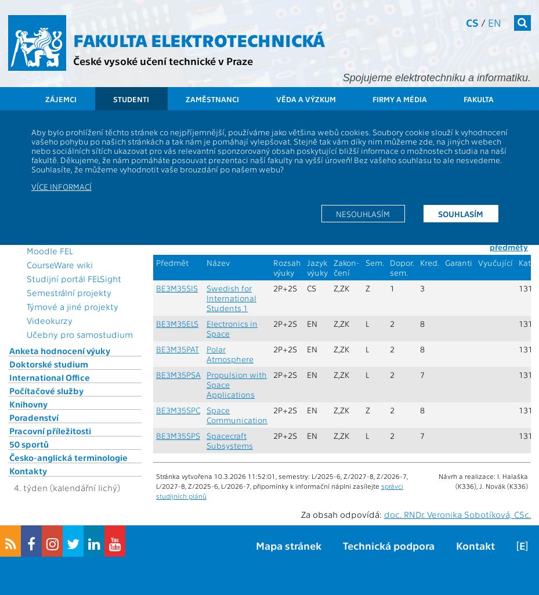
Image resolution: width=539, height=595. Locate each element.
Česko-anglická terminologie (68, 457)
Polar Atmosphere (230, 354)
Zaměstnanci (212, 99)
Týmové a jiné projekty (72, 306)
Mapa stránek (288, 545)
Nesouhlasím (363, 213)
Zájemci (61, 99)
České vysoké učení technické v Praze (163, 61)
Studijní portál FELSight (74, 278)
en (494, 22)
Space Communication (237, 415)
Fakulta (479, 99)
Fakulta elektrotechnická (199, 39)
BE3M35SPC (178, 410)
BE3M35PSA (178, 375)
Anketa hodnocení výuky (59, 350)
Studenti (131, 99)
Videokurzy (50, 320)
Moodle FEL (50, 251)
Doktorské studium (48, 364)
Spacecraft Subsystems (230, 440)
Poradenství (34, 417)
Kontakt (475, 545)
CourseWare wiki (60, 264)
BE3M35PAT (177, 349)
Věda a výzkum (306, 99)
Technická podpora (389, 545)
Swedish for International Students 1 (231, 298)
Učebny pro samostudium (80, 334)
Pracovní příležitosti (50, 430)
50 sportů (29, 444)
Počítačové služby (46, 390)
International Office (49, 377)
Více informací (61, 186)
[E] (522, 545)
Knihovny (28, 404)
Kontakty (28, 471)
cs (472, 22)
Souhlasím (460, 213)
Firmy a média (399, 99)
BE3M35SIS (177, 288)
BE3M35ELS (177, 324)
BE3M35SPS (178, 436)
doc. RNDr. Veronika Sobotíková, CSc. (457, 514)
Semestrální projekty (69, 292)
